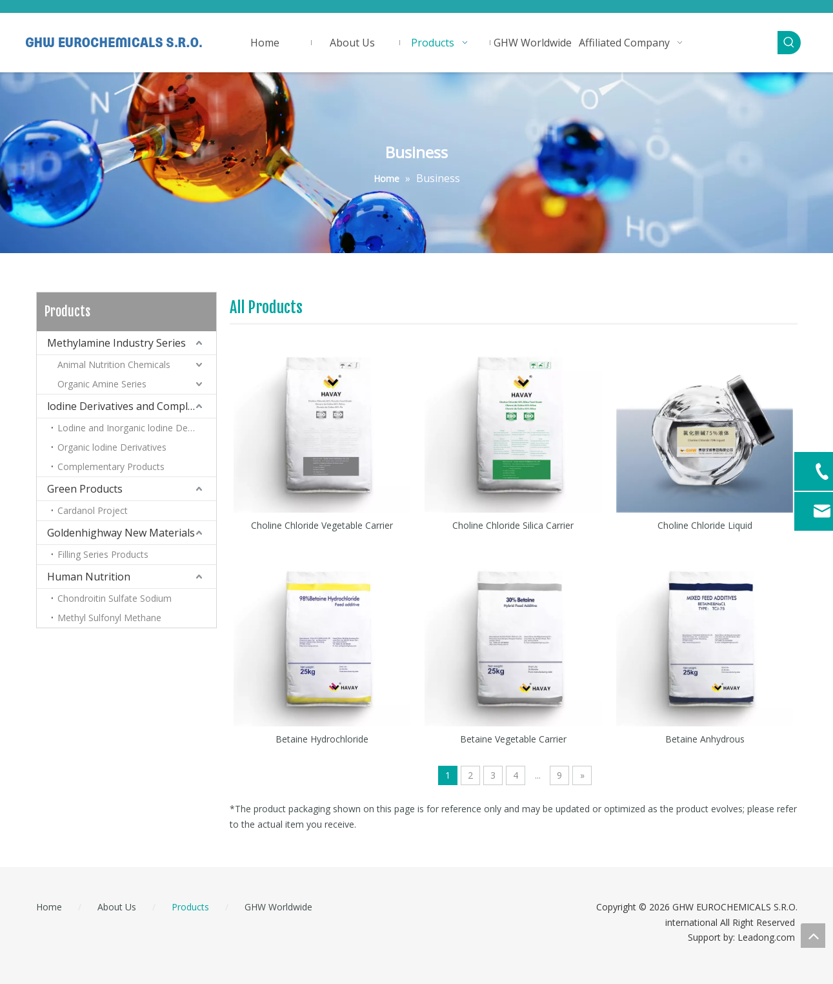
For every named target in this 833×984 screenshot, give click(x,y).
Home (49, 907)
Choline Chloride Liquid (704, 525)
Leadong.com (766, 937)
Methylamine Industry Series (116, 343)
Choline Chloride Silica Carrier (513, 525)
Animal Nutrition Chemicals (113, 364)
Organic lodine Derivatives (111, 447)
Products (190, 907)
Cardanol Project (92, 510)
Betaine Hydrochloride (322, 739)
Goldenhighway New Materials (121, 533)
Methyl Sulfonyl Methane (109, 617)
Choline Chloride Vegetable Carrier (322, 525)
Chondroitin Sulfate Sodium (114, 598)
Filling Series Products (102, 554)
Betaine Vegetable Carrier (513, 739)
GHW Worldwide (278, 907)
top (813, 935)
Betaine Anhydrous (705, 739)
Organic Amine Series (101, 384)
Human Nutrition (88, 576)
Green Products (85, 489)
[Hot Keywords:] (789, 42)
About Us (116, 907)
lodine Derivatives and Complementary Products (131, 406)
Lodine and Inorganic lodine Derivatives (136, 428)
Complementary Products (111, 466)
